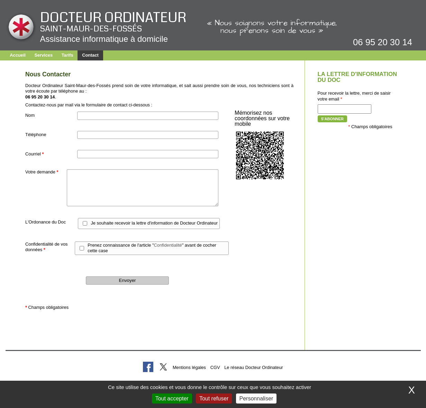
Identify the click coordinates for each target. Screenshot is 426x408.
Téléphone (35, 134)
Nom (30, 115)
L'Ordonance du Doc (45, 222)
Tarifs (67, 55)
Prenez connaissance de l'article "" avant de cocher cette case (152, 248)
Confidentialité (168, 245)
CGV (215, 367)
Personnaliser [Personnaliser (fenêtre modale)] (256, 398)
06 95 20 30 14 (382, 42)
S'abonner (332, 119)
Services (43, 55)
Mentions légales (189, 367)
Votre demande (41, 171)
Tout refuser (213, 398)
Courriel (34, 153)
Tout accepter (172, 398)
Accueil (18, 55)
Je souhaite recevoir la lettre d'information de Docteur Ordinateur (154, 223)
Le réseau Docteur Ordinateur (253, 367)
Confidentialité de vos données (46, 247)
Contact (90, 55)
